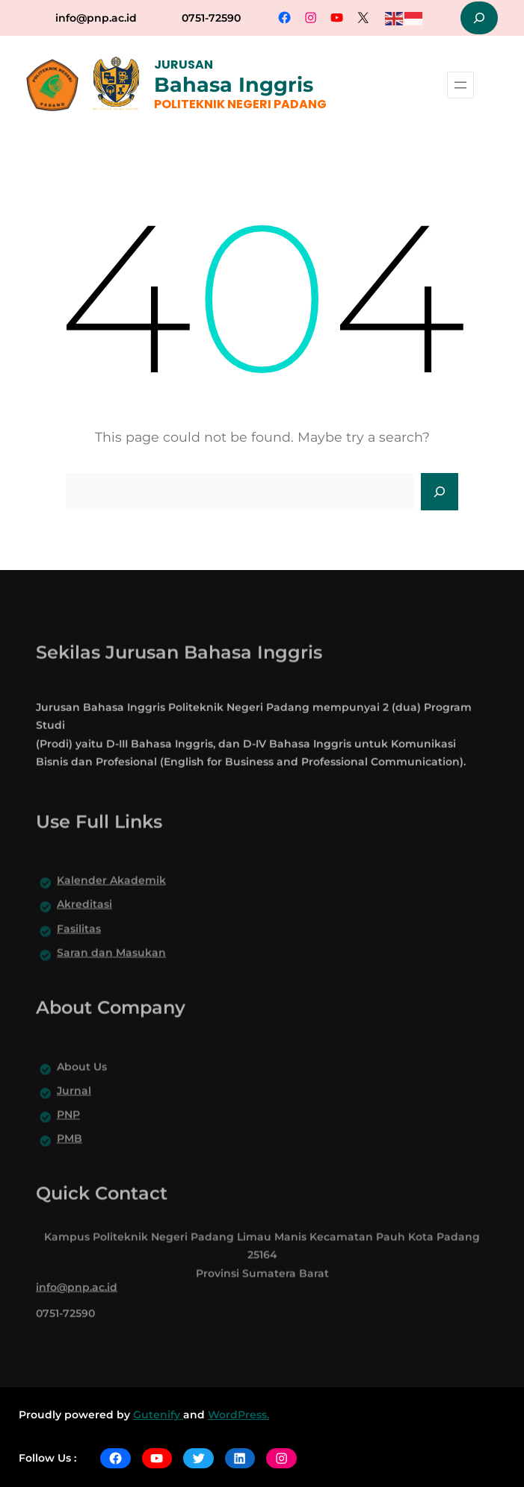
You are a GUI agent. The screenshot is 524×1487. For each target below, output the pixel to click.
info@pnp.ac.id (96, 18)
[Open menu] (460, 85)
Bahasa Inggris (233, 84)
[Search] (439, 491)
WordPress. (238, 1414)
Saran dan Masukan (111, 976)
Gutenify (158, 1414)
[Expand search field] (479, 17)
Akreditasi (84, 928)
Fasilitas (79, 952)
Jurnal (74, 1114)
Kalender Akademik (111, 903)
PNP (68, 1138)
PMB (69, 1161)
